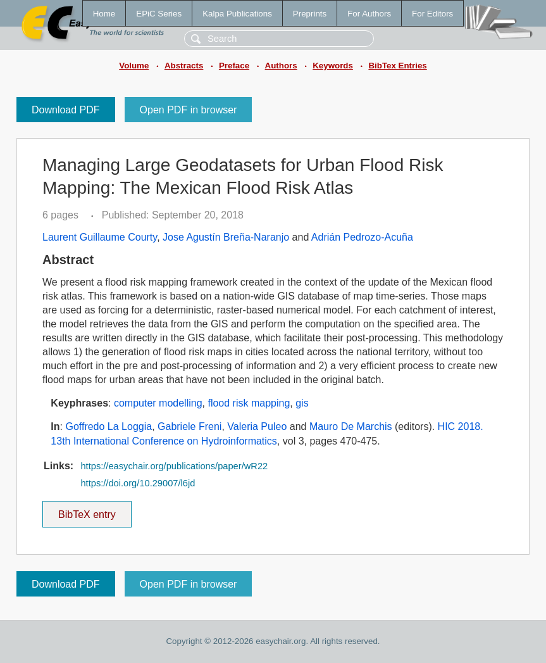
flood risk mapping (249, 403)
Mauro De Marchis (350, 426)
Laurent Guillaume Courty (99, 237)
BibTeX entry (86, 510)
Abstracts (183, 65)
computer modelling (158, 403)
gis (301, 403)
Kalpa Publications (237, 13)
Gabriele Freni (189, 426)
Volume (134, 65)
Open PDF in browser (188, 109)
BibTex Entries (397, 65)
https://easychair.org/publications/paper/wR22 (174, 466)
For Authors (369, 13)
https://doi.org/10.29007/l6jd (137, 483)
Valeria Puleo (257, 426)
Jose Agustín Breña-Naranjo (226, 237)
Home (104, 13)
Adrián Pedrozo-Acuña (362, 237)
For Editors (432, 13)
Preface (234, 65)
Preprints (309, 13)
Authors (281, 65)
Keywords (333, 65)
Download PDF (66, 109)
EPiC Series (159, 13)
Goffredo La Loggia (108, 426)
